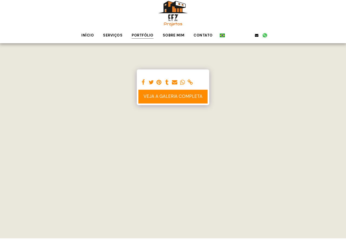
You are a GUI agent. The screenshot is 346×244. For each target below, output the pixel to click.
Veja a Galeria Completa (173, 96)
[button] (231, 35)
